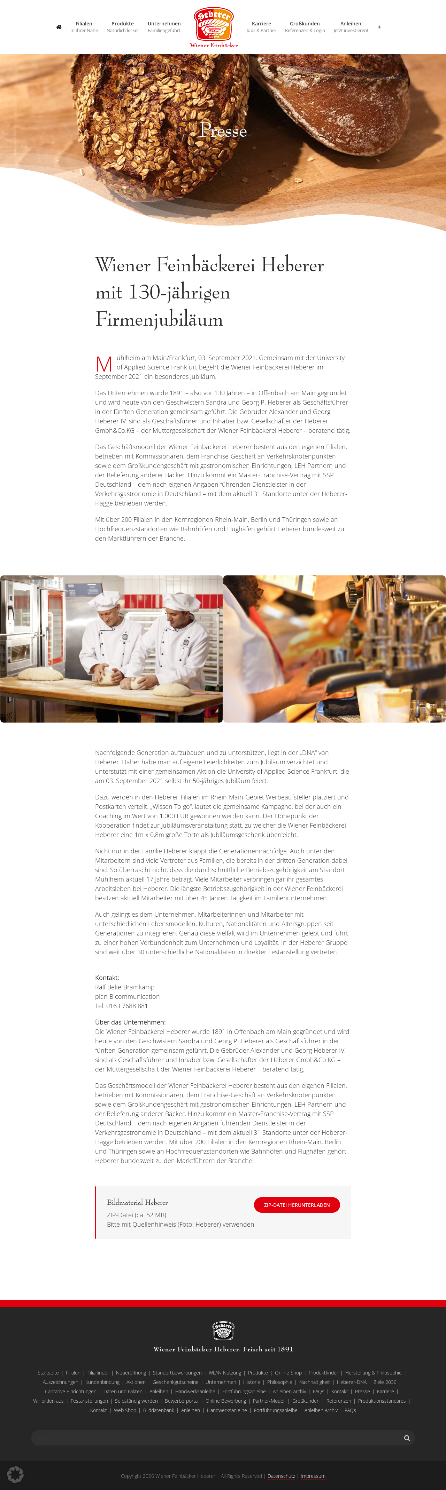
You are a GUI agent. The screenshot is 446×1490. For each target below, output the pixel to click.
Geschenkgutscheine (176, 1382)
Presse (362, 1391)
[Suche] (407, 1437)
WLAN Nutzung (225, 1372)
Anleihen (158, 1391)
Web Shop (125, 1410)
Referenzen (338, 1400)
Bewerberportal (182, 1400)
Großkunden (306, 1400)
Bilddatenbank (158, 1410)
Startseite (48, 1372)
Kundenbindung (102, 1382)
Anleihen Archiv (289, 1391)
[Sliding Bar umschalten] (379, 27)
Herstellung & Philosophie (373, 1372)
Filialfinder (98, 1372)
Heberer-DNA (352, 1382)
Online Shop (288, 1372)
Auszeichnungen (60, 1382)
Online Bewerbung (226, 1400)
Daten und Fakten (123, 1391)
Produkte (258, 1372)
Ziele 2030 (385, 1382)
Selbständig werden (136, 1400)
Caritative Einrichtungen (71, 1391)
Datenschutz (281, 1476)
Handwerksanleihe (195, 1391)
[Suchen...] (215, 1437)
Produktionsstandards (382, 1400)
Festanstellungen (89, 1400)
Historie (251, 1382)
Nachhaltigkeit (314, 1382)
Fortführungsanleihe (244, 1391)
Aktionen (136, 1382)
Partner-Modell (269, 1400)
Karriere (385, 1391)
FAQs (318, 1391)
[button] (15, 1474)
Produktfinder (323, 1372)
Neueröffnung (131, 1372)
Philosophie (279, 1382)
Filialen (73, 1372)
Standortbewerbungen (177, 1372)
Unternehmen (221, 1382)
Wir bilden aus (48, 1400)
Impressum (313, 1476)
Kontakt (339, 1391)
